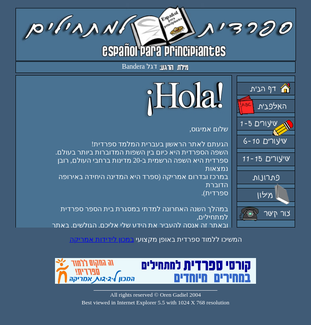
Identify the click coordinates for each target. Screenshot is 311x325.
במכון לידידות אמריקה (102, 239)
